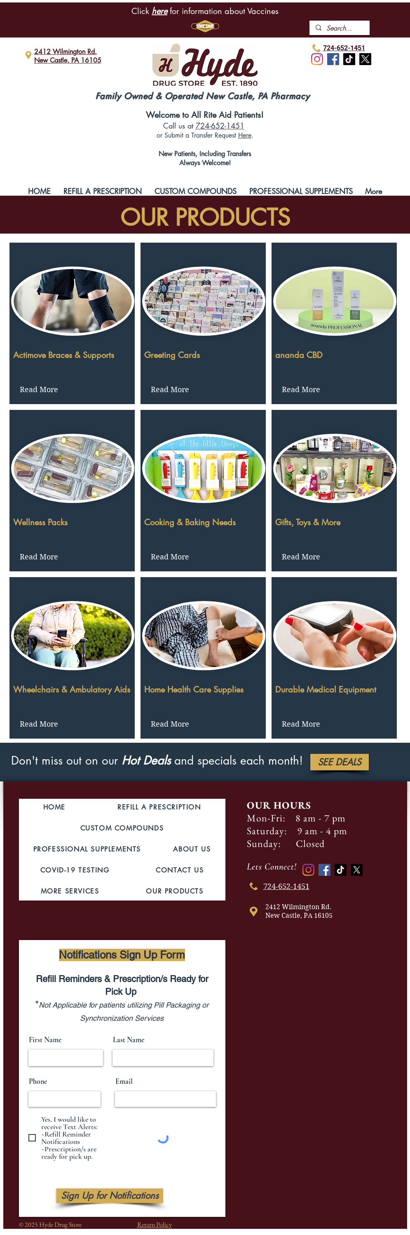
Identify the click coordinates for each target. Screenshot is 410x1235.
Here (244, 135)
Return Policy (154, 1224)
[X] (365, 59)
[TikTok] (349, 59)
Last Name (129, 1039)
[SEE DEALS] (339, 762)
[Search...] (339, 28)
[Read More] (39, 389)
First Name (45, 1039)
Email (124, 1081)
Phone (38, 1081)
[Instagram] (317, 59)
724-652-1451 (220, 126)
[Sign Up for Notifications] (109, 1195)
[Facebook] (333, 59)
